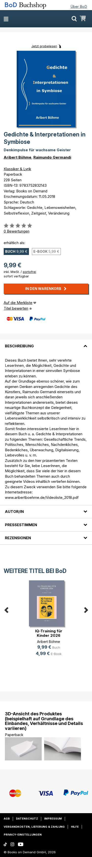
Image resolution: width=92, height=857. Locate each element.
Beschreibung (19, 346)
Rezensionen (18, 538)
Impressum (53, 818)
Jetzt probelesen (44, 46)
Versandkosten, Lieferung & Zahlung (34, 826)
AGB (7, 818)
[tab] (46, 343)
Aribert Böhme (17, 157)
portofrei (29, 272)
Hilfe (75, 826)
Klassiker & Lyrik (17, 169)
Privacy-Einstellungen (23, 834)
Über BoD (78, 6)
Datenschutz (27, 818)
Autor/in (14, 511)
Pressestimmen (21, 524)
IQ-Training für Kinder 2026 (48, 633)
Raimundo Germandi (52, 157)
